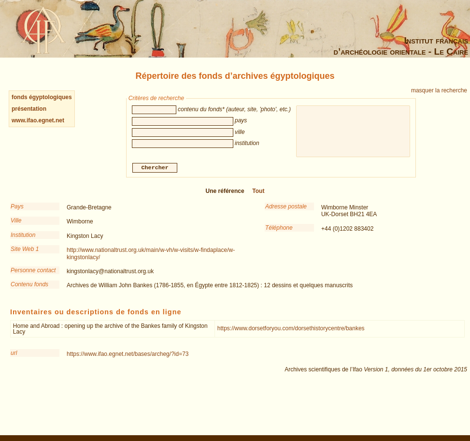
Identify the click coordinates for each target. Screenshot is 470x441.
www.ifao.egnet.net (38, 120)
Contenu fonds (29, 285)
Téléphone (279, 228)
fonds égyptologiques (42, 97)
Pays (17, 207)
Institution (23, 236)
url (14, 354)
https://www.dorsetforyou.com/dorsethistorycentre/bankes (291, 329)
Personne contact (33, 271)
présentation (29, 108)
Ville (16, 221)
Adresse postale (286, 207)
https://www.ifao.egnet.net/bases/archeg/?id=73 (128, 355)
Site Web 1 (25, 250)
